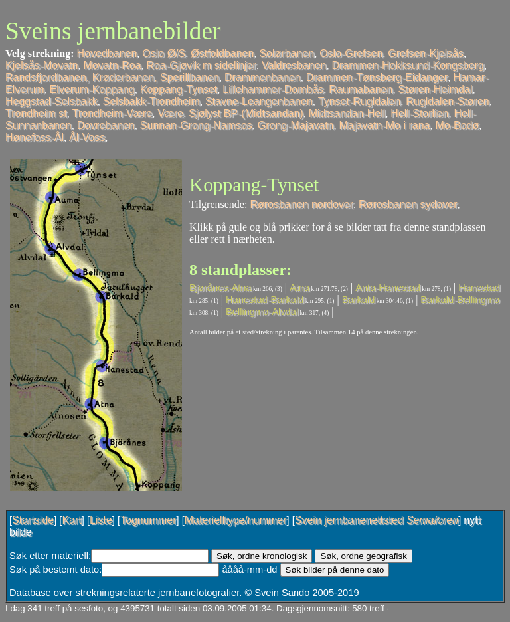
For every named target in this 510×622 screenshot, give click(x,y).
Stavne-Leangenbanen (259, 101)
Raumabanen (360, 89)
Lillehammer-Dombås (272, 89)
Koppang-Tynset (179, 89)
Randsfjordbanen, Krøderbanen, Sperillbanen (112, 77)
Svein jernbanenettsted (376, 520)
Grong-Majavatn (296, 125)
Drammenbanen (262, 77)
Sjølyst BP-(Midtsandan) (246, 113)
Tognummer (148, 520)
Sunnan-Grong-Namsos (196, 125)
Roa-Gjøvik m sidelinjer (201, 65)
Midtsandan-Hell (347, 113)
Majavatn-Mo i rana (384, 125)
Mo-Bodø (457, 125)
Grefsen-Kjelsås (426, 53)
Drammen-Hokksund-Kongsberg (407, 65)
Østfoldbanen (222, 53)
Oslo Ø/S (163, 53)
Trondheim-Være (112, 113)
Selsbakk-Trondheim (151, 101)
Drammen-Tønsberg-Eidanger (377, 77)
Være (170, 113)
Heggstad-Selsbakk (51, 101)
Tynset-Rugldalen (359, 101)
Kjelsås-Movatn (41, 65)
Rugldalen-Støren (447, 101)
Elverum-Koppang (92, 89)
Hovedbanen (107, 53)
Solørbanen (286, 53)
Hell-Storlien (419, 113)
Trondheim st (36, 113)
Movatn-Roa (112, 65)
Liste (101, 520)
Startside (33, 520)
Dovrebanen (106, 125)
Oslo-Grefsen (350, 53)
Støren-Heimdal (435, 89)
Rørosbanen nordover (301, 204)
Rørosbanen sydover (408, 204)
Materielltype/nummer (236, 520)
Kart (71, 520)
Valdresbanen (294, 65)
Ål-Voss (87, 137)
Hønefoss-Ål (34, 137)
